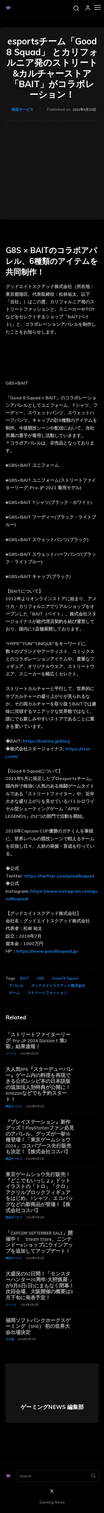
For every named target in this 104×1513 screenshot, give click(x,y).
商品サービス (22, 109)
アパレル (16, 985)
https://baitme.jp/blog (46, 741)
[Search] (93, 1476)
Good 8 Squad (65, 978)
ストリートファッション (47, 992)
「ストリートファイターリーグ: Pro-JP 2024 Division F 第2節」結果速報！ (38, 1041)
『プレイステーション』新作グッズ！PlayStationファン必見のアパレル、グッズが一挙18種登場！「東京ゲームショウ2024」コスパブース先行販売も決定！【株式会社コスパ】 (40, 1137)
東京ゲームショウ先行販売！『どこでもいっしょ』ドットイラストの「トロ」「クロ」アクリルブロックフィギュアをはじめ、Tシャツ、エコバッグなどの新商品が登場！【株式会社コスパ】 (39, 1192)
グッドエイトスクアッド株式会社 (58, 985)
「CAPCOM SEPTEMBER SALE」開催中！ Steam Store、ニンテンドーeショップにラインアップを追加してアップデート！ (39, 1242)
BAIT (24, 978)
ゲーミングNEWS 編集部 (52, 1407)
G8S (40, 978)
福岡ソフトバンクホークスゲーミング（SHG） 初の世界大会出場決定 (38, 1326)
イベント (11, 1053)
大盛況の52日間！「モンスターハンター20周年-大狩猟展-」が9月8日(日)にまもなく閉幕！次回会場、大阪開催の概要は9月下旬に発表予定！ (40, 1286)
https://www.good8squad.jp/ (47, 951)
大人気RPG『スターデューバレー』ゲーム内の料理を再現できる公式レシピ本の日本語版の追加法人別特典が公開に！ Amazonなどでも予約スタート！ (39, 1084)
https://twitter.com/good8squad (59, 876)
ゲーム (14, 992)
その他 (10, 1339)
